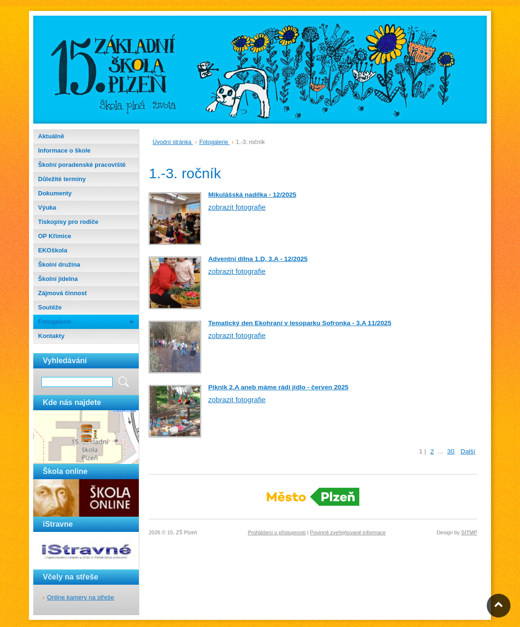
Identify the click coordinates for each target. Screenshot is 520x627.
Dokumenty (55, 193)
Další (468, 451)
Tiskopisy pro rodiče (68, 221)
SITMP (469, 532)
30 (450, 451)
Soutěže (50, 307)
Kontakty (51, 335)
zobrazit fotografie (237, 207)
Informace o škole (64, 150)
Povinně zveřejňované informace (348, 532)
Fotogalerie (54, 321)
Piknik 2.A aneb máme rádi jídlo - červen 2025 (278, 387)
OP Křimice (54, 236)
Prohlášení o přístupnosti (277, 532)
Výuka (47, 207)
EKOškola (52, 250)
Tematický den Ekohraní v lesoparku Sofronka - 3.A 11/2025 (299, 323)
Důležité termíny (62, 179)
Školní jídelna (58, 278)
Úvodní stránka (173, 142)
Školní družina (59, 264)
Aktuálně (51, 136)
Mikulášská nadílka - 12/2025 (252, 194)
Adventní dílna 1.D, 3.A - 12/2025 (258, 258)
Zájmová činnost (62, 293)
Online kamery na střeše (80, 597)
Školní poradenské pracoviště (81, 164)
